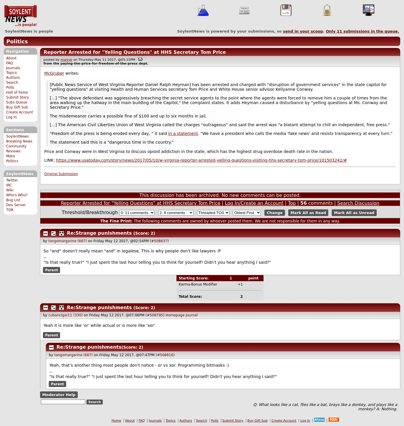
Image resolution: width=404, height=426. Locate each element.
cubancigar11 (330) (65, 315)
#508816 (165, 355)
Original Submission (61, 174)
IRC (9, 185)
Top (292, 203)
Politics (17, 41)
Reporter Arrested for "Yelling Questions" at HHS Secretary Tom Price (135, 52)
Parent (51, 270)
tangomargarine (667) (67, 241)
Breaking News (19, 141)
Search (12, 83)
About (11, 58)
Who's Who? (17, 195)
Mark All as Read (308, 213)
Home (116, 421)
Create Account (19, 112)
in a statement (183, 133)
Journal (192, 315)
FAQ (9, 63)
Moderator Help (58, 395)
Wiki (9, 190)
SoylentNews (20, 16)
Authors (13, 78)
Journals (13, 68)
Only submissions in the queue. (362, 31)
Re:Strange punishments (99, 233)
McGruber (54, 73)
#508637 (159, 241)
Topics (11, 73)
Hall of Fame (17, 92)
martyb (66, 60)
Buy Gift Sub (17, 107)
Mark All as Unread (354, 213)
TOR (9, 210)
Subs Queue (16, 102)
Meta (10, 156)
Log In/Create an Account (254, 203)
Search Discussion (358, 203)
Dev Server (16, 205)
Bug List (13, 200)
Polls (10, 87)
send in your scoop (303, 31)
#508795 (155, 315)
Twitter (12, 180)
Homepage (174, 315)
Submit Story (17, 97)
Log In (11, 117)
